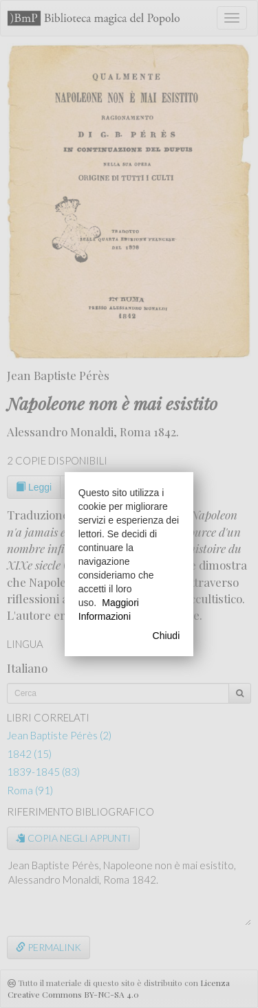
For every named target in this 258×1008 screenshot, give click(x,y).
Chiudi (166, 635)
